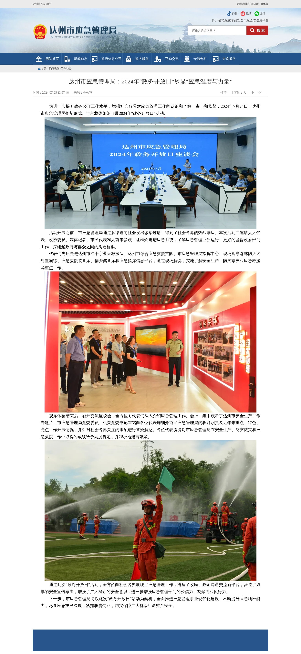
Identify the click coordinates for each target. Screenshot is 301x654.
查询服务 (229, 59)
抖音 (232, 13)
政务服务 (142, 59)
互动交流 (172, 59)
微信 (259, 13)
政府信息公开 (111, 59)
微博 (246, 13)
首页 (43, 68)
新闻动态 (80, 59)
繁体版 (264, 3)
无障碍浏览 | (243, 3)
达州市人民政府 (42, 3)
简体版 (255, 3)
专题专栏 (200, 59)
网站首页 (52, 59)
